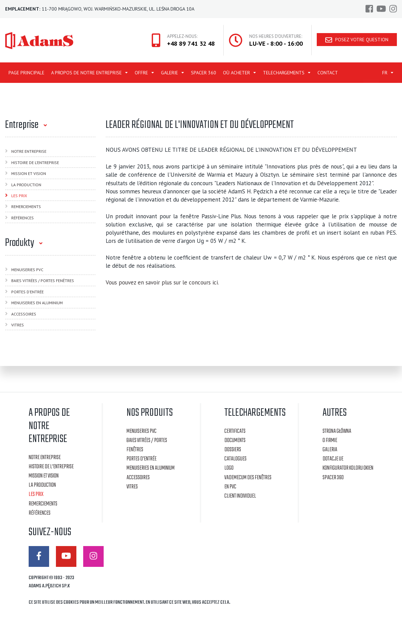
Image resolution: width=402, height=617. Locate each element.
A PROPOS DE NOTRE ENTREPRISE (86, 73)
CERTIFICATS (234, 431)
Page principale (26, 73)
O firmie (330, 440)
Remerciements (26, 206)
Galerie (169, 73)
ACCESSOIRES (23, 314)
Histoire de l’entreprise (35, 162)
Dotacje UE (333, 459)
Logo (229, 468)
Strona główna (337, 431)
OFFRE (141, 73)
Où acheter (236, 73)
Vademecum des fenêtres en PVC (247, 482)
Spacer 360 (203, 73)
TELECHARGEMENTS (283, 73)
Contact (327, 73)
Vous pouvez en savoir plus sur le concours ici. (162, 282)
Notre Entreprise (28, 151)
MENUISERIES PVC (27, 269)
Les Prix (19, 195)
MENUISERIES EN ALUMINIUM (37, 302)
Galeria (330, 449)
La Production (26, 184)
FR (384, 73)
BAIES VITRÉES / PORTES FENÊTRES (42, 280)
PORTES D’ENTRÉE (27, 291)
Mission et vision (28, 173)
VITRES (17, 324)
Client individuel (240, 496)
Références (22, 217)
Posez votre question (356, 39)
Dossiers (232, 449)
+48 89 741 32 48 (191, 43)
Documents (234, 440)
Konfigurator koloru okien (348, 468)
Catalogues (235, 459)
